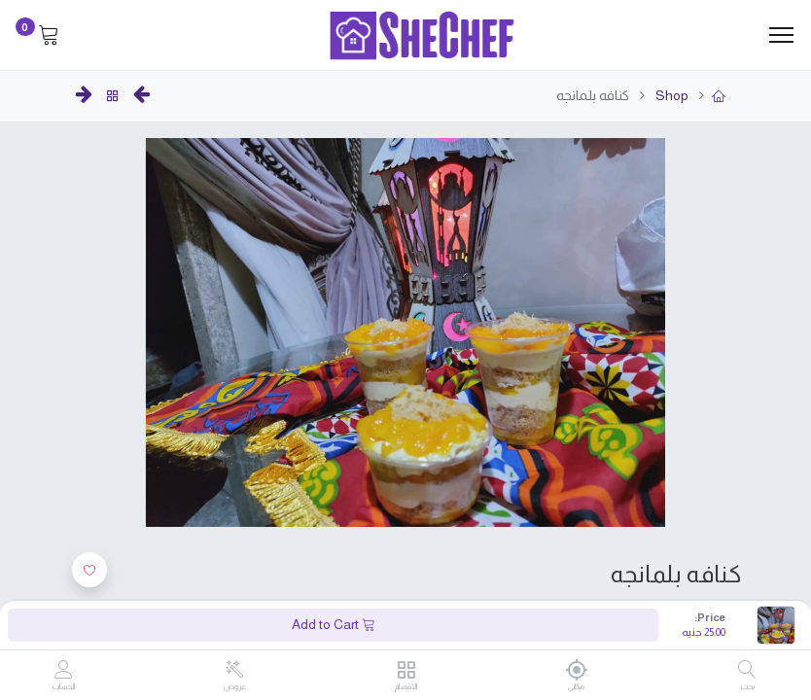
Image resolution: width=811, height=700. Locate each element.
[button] (89, 569)
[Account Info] (63, 671)
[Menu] (781, 35)
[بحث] (747, 671)
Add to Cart (333, 624)
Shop (670, 95)
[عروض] (235, 670)
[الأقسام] (406, 671)
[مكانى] (576, 670)
